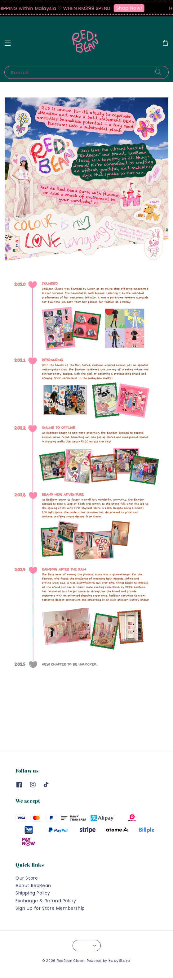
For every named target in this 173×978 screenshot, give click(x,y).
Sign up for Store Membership (50, 908)
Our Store (27, 878)
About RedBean (33, 885)
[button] (8, 43)
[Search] (158, 72)
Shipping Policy (33, 893)
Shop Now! (131, 8)
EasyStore (120, 960)
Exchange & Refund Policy (46, 901)
